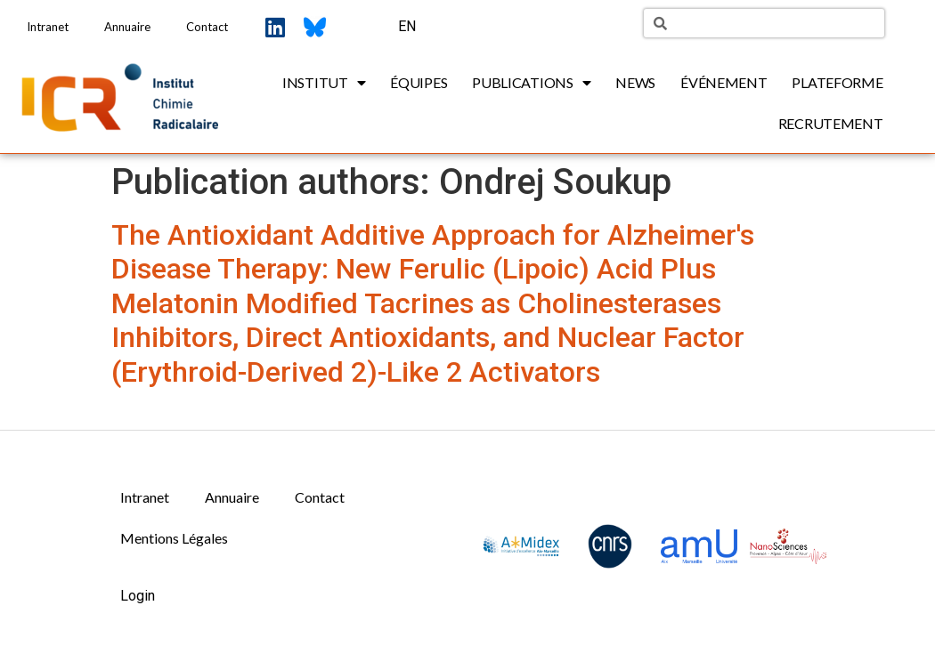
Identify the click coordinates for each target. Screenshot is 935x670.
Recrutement (830, 123)
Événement (723, 82)
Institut (323, 83)
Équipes (418, 82)
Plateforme (837, 82)
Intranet (48, 27)
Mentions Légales (174, 537)
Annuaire (127, 27)
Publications (531, 83)
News (635, 82)
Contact (207, 27)
